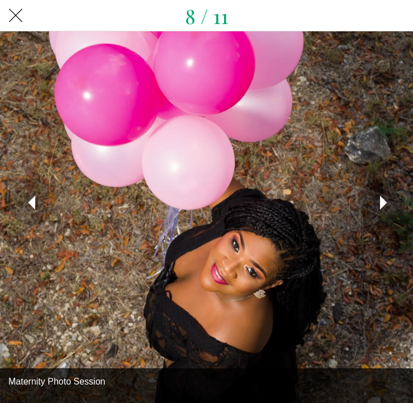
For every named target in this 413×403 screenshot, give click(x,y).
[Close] (15, 15)
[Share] (397, 15)
